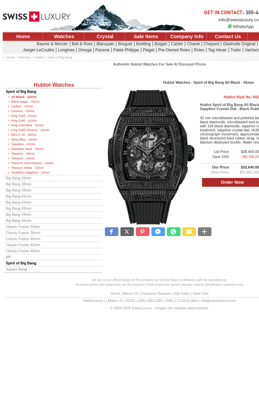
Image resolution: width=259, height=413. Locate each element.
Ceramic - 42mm (22, 111)
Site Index (182, 293)
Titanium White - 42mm (27, 168)
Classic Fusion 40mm (23, 239)
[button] (111, 231)
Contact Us (228, 36)
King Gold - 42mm (24, 120)
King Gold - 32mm (24, 116)
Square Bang (16, 269)
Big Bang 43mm (18, 208)
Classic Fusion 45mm (23, 251)
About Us (130, 293)
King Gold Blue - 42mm (27, 125)
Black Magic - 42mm (25, 101)
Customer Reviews (156, 293)
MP (8, 257)
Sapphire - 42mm (23, 144)
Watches (64, 36)
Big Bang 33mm (18, 178)
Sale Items (146, 36)
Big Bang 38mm (18, 184)
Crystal (105, 36)
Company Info (186, 36)
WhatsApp (240, 26)
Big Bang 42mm (18, 202)
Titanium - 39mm (23, 153)
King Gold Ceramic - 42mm (30, 130)
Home (23, 36)
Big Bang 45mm (18, 220)
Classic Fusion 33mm (23, 227)
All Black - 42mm (23, 97)
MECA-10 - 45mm (23, 134)
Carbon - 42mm (22, 106)
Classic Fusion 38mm (23, 233)
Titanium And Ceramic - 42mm (32, 163)
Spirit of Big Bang (21, 91)
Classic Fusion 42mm (23, 245)
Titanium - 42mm (23, 158)
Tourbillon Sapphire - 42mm (30, 172)
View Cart (200, 293)
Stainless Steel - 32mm (27, 149)
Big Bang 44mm (18, 214)
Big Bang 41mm (18, 196)
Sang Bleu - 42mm (24, 139)
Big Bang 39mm (18, 190)
